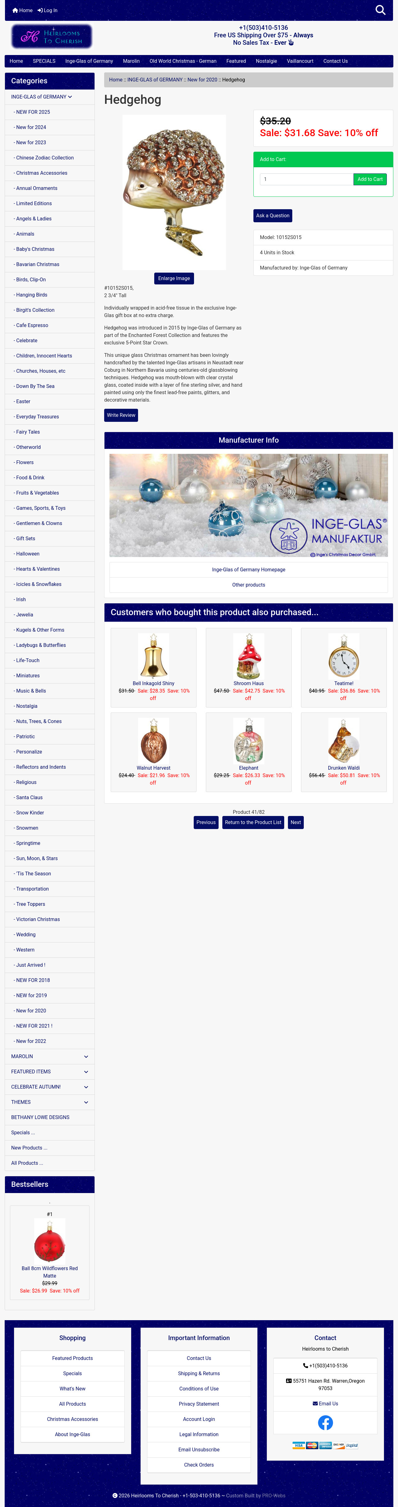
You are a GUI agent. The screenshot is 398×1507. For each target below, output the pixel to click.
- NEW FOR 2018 (30, 980)
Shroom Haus (249, 683)
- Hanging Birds (29, 295)
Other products (248, 585)
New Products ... (29, 1148)
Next (296, 822)
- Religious (24, 782)
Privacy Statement (199, 1404)
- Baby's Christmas (32, 249)
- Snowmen (24, 828)
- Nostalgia (24, 706)
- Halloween (25, 554)
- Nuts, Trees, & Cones (36, 721)
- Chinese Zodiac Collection (42, 158)
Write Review (121, 415)
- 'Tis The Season (31, 874)
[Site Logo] (70, 36)
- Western (23, 950)
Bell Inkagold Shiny (153, 683)
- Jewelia (22, 615)
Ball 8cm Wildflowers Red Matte (50, 1248)
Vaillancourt (300, 61)
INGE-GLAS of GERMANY (155, 80)
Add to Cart (370, 179)
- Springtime (25, 843)
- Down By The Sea (32, 386)
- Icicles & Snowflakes (36, 584)
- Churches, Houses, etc (38, 371)
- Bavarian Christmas (35, 264)
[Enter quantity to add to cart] (307, 179)
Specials (72, 1373)
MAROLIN (49, 1056)
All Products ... (27, 1163)
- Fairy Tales (25, 432)
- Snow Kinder (27, 813)
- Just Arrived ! (28, 965)
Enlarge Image (174, 278)
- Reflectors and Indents (38, 767)
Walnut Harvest (154, 768)
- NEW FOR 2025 (30, 112)
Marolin (131, 61)
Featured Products (72, 1358)
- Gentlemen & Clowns (36, 523)
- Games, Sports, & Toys (38, 508)
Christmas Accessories (72, 1419)
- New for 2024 (28, 127)
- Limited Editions (31, 203)
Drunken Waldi (344, 768)
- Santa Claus (27, 797)
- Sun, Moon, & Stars (34, 858)
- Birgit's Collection (32, 310)
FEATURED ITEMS (49, 1072)
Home (22, 10)
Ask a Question (272, 216)
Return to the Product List (253, 822)
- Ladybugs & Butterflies (38, 645)
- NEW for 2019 (29, 995)
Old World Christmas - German (183, 61)
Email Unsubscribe (199, 1450)
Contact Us (335, 61)
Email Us (325, 1404)
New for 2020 (202, 80)
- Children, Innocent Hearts (41, 356)
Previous (206, 822)
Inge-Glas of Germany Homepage (248, 570)
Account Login (199, 1419)
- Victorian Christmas (35, 919)
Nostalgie (266, 61)
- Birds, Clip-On (28, 280)
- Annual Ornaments (34, 188)
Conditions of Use (199, 1389)
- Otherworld (26, 447)
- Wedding (23, 935)
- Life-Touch (25, 660)
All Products (72, 1404)
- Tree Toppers (28, 904)
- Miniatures (25, 676)
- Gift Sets (23, 539)
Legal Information (199, 1434)
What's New (73, 1389)
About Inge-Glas (72, 1434)
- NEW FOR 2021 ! (32, 1026)
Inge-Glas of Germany (89, 61)
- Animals (22, 234)
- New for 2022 (28, 1041)
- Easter (20, 401)
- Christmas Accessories (39, 173)
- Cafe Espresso (29, 325)
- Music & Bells (28, 691)
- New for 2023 (28, 142)
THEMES (49, 1102)
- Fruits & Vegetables (35, 493)
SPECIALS (44, 61)
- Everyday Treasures (35, 417)
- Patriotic (23, 737)
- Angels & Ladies (31, 219)
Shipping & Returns (199, 1373)
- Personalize (26, 752)
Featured (236, 61)
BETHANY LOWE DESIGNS (40, 1117)
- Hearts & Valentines (35, 569)
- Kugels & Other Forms (37, 630)
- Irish (18, 599)
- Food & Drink (27, 478)
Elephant (248, 768)
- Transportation (30, 889)
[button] (380, 10)
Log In (48, 10)
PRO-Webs (273, 1496)
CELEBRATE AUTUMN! (49, 1087)
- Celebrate (24, 340)
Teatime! (344, 683)
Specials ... (23, 1133)
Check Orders (199, 1465)
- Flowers (22, 462)
